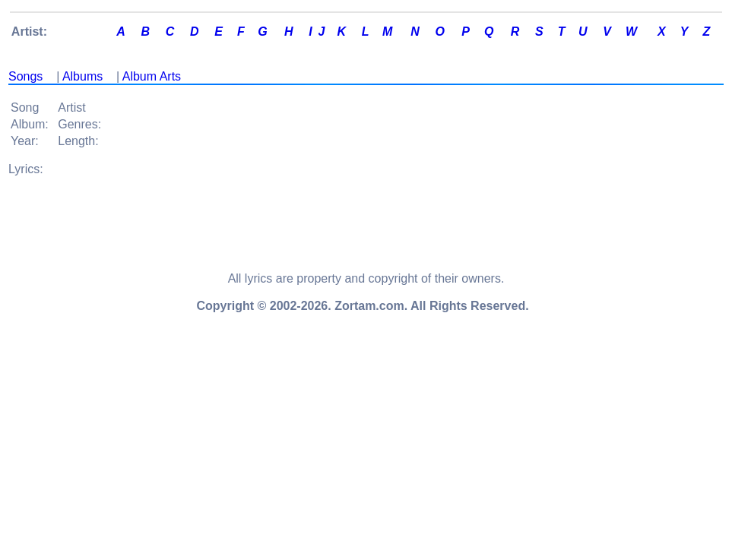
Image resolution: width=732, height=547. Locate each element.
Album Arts (151, 76)
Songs (25, 76)
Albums (82, 76)
